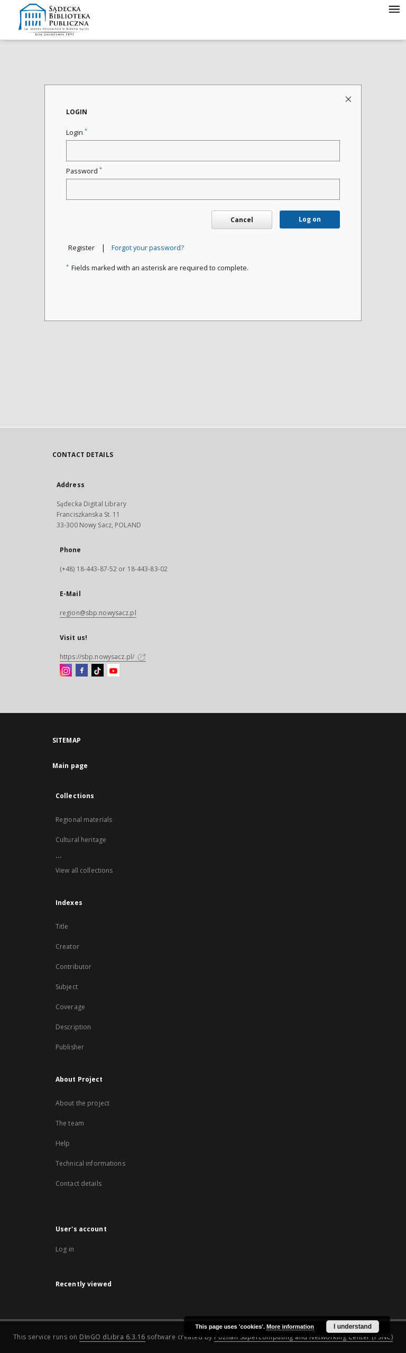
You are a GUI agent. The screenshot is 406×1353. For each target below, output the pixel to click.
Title (62, 926)
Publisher (70, 1047)
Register (81, 247)
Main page (70, 765)
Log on (310, 219)
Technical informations (90, 1163)
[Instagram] (66, 670)
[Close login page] (349, 99)
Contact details (79, 1183)
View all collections (84, 870)
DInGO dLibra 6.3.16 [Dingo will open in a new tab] (112, 1336)
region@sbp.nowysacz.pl (98, 612)
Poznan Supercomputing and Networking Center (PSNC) (303, 1336)
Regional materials (84, 819)
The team (70, 1123)
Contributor (73, 966)
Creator (67, 946)
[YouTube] (113, 670)
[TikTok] (97, 670)
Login (76, 132)
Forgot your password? (148, 247)
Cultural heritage (81, 839)
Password (84, 171)
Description (73, 1026)
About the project (82, 1103)
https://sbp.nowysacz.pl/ (103, 656)
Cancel (241, 219)
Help (63, 1143)
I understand (353, 1326)
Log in (65, 1249)
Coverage (70, 1006)
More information (290, 1326)
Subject (67, 986)
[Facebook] (82, 670)
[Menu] (393, 8)
